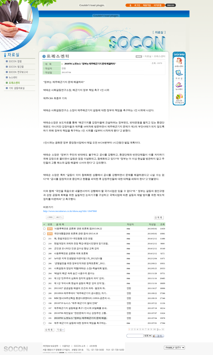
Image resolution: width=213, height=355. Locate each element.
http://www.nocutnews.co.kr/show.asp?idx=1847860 (70, 211)
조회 (162, 224)
